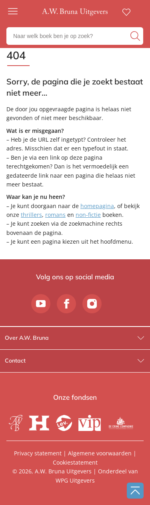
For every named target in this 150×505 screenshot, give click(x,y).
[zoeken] (135, 36)
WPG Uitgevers (75, 480)
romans (55, 214)
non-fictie (88, 214)
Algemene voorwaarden (100, 453)
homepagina (97, 206)
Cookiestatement (75, 462)
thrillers (31, 214)
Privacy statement (38, 453)
